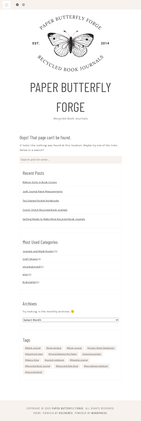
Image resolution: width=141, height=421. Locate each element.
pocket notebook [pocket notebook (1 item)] (55, 360)
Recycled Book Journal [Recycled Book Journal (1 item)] (38, 366)
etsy (25, 274)
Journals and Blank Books (38, 251)
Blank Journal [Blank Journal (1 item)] (34, 348)
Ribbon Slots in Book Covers (40, 182)
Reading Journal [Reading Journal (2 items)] (79, 360)
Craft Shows (30, 259)
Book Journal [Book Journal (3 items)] (75, 348)
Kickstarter (29, 282)
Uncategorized (31, 266)
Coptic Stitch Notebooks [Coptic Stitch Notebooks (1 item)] (102, 348)
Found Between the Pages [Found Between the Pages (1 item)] (63, 354)
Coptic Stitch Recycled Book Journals (45, 210)
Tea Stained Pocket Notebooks (41, 200)
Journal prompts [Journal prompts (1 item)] (92, 354)
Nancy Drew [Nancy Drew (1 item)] (33, 360)
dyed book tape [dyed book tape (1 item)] (35, 354)
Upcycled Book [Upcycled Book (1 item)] (34, 372)
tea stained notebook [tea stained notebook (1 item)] (97, 366)
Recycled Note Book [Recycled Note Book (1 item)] (67, 366)
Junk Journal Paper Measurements (43, 191)
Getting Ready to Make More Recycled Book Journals (54, 219)
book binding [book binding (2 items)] (54, 348)
